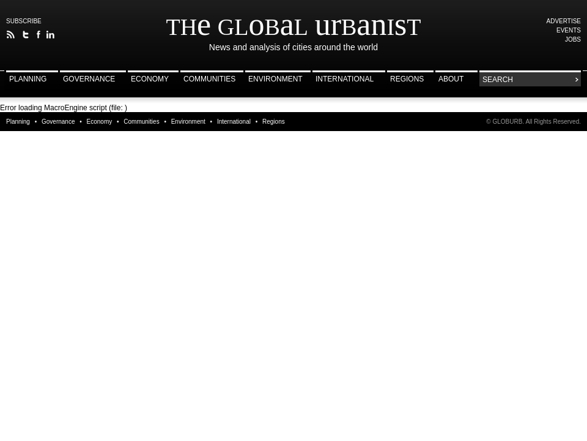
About (450, 79)
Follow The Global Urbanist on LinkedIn (50, 34)
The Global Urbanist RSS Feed (10, 34)
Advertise (564, 21)
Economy (150, 79)
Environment (275, 79)
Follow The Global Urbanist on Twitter (26, 34)
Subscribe (24, 21)
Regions (407, 79)
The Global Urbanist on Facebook (38, 34)
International (345, 79)
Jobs (573, 39)
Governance (89, 79)
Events (568, 30)
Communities (209, 79)
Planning (27, 79)
